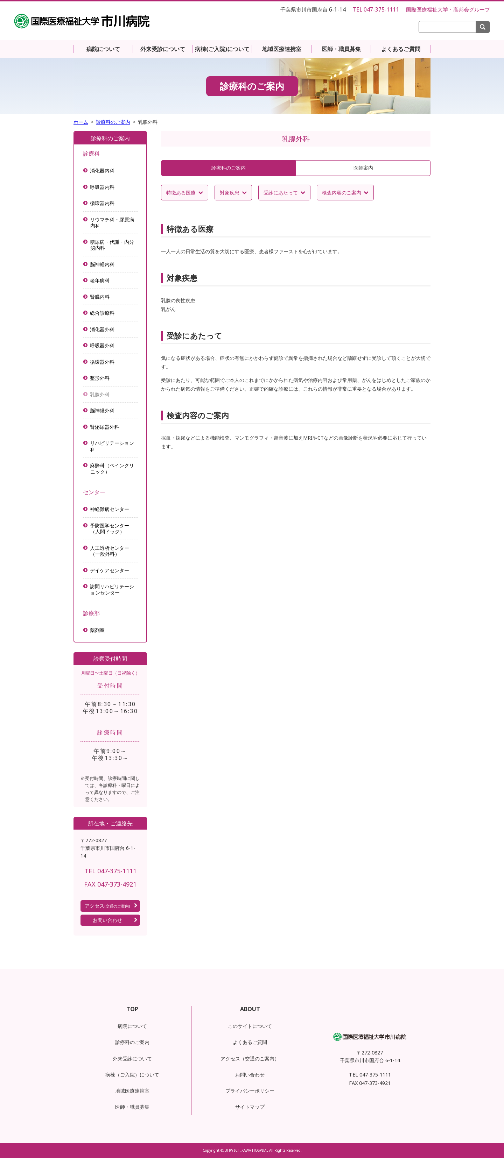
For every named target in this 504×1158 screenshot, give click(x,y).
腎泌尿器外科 (104, 427)
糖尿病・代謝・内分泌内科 (112, 245)
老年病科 (100, 280)
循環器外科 (102, 361)
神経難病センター (109, 509)
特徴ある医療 (181, 192)
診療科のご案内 (113, 122)
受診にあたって (281, 192)
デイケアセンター (109, 570)
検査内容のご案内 (341, 192)
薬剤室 (97, 630)
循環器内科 (102, 203)
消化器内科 (102, 170)
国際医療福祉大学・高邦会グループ (448, 9)
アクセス (107, 905)
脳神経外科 (102, 410)
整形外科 (100, 378)
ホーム (81, 122)
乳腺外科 (100, 394)
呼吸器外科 (102, 345)
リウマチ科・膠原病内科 (112, 222)
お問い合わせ (107, 920)
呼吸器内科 (102, 187)
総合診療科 (102, 313)
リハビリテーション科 (112, 446)
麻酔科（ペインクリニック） (112, 468)
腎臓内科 (100, 296)
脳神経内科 (102, 264)
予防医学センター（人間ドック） (109, 528)
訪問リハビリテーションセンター (112, 589)
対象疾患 (229, 192)
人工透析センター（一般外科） (109, 551)
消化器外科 (102, 329)
